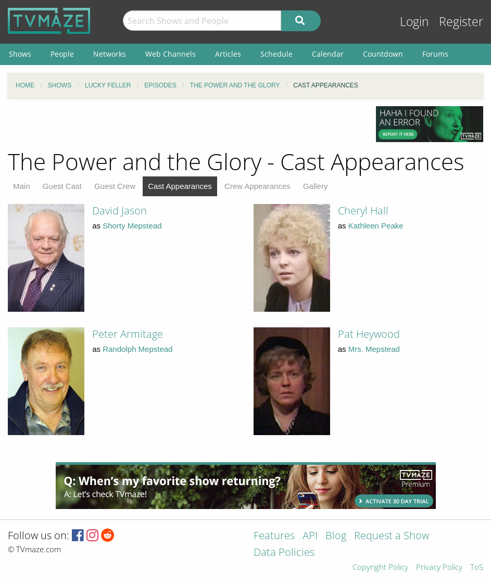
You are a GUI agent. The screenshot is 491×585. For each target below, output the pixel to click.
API (310, 536)
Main (21, 186)
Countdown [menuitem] (383, 54)
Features (274, 536)
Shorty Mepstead (132, 225)
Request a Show (391, 536)
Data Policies (284, 553)
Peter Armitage (127, 334)
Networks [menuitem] (109, 54)
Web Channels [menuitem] (170, 54)
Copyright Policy (380, 567)
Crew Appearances (257, 186)
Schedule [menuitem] (276, 54)
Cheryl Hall (363, 211)
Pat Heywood (369, 334)
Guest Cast (62, 186)
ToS (476, 567)
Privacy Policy (439, 567)
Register (461, 22)
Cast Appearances (180, 186)
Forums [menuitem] (435, 54)
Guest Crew (114, 186)
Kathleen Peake (376, 225)
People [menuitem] (62, 54)
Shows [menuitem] (20, 54)
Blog (335, 536)
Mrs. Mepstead (374, 349)
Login (414, 22)
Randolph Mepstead (137, 349)
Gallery (315, 186)
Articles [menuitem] (228, 54)
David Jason (119, 211)
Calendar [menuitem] (328, 54)
